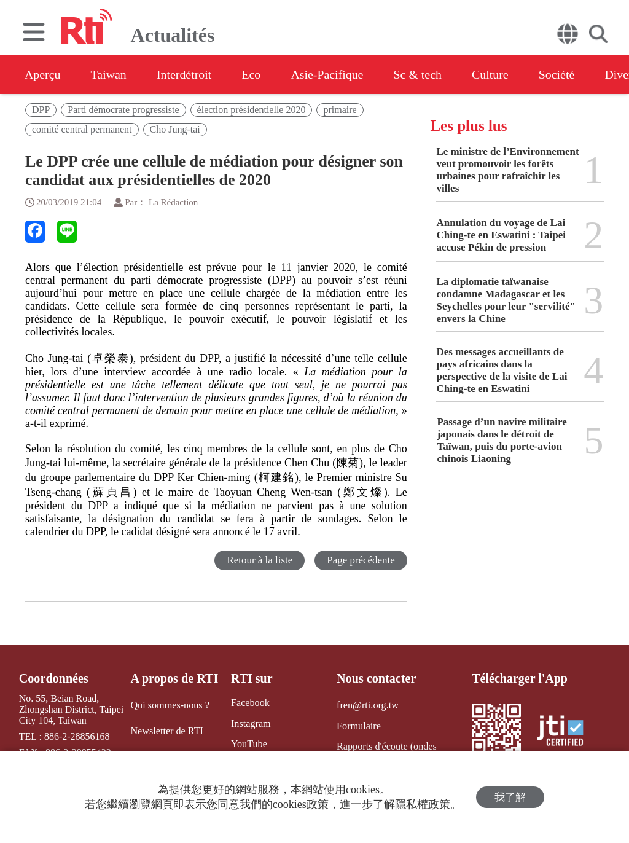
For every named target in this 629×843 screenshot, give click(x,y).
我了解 (510, 797)
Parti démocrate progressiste (123, 109)
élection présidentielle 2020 (251, 109)
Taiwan (110, 74)
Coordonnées (53, 678)
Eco (253, 74)
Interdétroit (185, 74)
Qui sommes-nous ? (170, 705)
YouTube (248, 744)
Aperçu (43, 74)
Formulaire (358, 725)
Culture (495, 74)
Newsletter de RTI (167, 730)
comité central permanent (82, 129)
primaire (339, 109)
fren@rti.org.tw (367, 705)
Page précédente (361, 560)
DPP (41, 109)
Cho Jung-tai (175, 129)
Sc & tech (421, 74)
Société (562, 74)
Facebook (249, 702)
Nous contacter (376, 678)
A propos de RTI (174, 678)
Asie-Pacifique (330, 74)
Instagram (250, 723)
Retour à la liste (259, 560)
